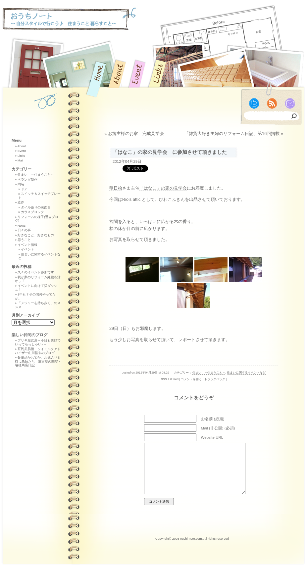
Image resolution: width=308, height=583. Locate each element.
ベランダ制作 (27, 179)
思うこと (24, 240)
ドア (24, 189)
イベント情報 (27, 245)
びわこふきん (172, 199)
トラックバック (214, 379)
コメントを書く (191, 379)
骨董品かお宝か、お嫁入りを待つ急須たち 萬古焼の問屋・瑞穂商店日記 (38, 361)
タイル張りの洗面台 (36, 207)
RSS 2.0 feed (170, 379)
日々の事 (24, 230)
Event (22, 151)
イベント (27, 249)
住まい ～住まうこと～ (208, 372)
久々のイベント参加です (36, 272)
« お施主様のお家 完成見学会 (134, 133)
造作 (21, 202)
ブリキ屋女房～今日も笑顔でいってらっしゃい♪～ (38, 342)
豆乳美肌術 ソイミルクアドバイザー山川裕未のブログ (38, 351)
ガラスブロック (32, 212)
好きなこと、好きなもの (36, 235)
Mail (21, 160)
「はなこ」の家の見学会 (163, 188)
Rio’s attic (131, 199)
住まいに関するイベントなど (246, 372)
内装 (21, 184)
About (21, 146)
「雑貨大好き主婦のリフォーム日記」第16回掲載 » (233, 133)
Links (21, 155)
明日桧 (115, 188)
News (22, 225)
